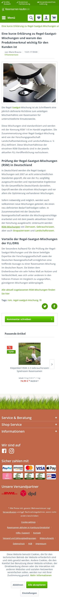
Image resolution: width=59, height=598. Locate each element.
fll (40, 300)
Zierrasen (30, 226)
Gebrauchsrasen (45, 226)
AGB (30, 543)
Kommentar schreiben (29, 319)
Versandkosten (10, 512)
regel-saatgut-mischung (25, 300)
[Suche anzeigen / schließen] (31, 18)
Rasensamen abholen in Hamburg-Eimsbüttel (28, 527)
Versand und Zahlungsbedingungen (19, 538)
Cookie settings (28, 522)
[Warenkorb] (54, 18)
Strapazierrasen (21, 230)
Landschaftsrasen (44, 230)
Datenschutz (19, 543)
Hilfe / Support (23, 532)
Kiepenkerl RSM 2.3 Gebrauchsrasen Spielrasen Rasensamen (29, 369)
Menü (8, 17)
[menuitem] (8, 18)
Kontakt (37, 532)
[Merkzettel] (38, 18)
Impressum (41, 543)
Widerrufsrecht (47, 538)
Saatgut (16, 107)
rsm (10, 300)
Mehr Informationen (41, 575)
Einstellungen (29, 593)
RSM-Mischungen (11, 226)
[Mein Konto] (46, 18)
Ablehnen (18, 584)
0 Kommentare (11, 54)
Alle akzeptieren (37, 584)
